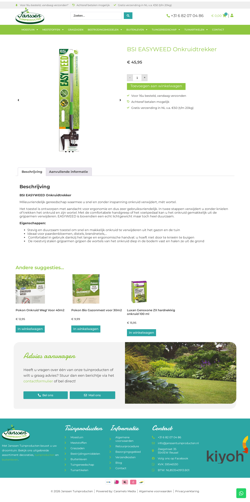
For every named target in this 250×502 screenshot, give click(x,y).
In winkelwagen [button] (30, 329)
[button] (18, 100)
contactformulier (38, 382)
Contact (218, 29)
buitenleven (10, 460)
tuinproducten (45, 455)
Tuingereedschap (166, 30)
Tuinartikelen (196, 30)
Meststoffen (53, 30)
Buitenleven (136, 30)
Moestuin (29, 30)
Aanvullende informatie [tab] (68, 172)
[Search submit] (128, 15)
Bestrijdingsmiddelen (105, 30)
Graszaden (75, 29)
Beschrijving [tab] (32, 172)
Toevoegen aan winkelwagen (156, 86)
